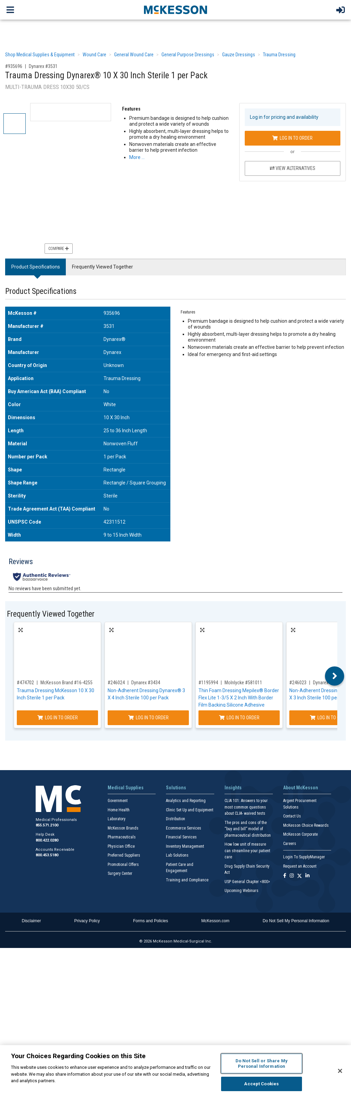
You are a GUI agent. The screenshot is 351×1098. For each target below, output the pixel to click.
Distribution (175, 818)
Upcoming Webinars (241, 890)
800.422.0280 (47, 840)
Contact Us (292, 816)
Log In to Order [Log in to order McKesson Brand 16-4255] (57, 717)
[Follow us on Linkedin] (307, 876)
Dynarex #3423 (327, 682)
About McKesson (300, 787)
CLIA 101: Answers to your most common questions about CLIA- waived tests (246, 807)
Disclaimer (31, 920)
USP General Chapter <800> (247, 881)
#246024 (116, 682)
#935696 (13, 66)
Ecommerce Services (183, 828)
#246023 (297, 682)
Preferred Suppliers (124, 855)
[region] (175, 1071)
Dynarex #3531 (43, 66)
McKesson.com (215, 920)
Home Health (119, 810)
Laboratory (116, 818)
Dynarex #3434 (145, 682)
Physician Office (121, 846)
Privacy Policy (87, 920)
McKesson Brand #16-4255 (66, 682)
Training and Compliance (187, 880)
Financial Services (181, 837)
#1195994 (208, 682)
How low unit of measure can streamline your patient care (247, 850)
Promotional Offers (123, 864)
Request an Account (299, 866)
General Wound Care (134, 54)
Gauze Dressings (238, 54)
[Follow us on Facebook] (284, 876)
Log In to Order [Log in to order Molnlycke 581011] (239, 717)
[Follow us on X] (299, 876)
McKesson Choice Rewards (306, 825)
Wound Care (94, 54)
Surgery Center (120, 873)
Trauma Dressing (279, 54)
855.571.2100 (47, 825)
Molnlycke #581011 (243, 682)
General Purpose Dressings (187, 54)
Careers (289, 843)
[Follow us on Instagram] (292, 876)
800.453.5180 (47, 855)
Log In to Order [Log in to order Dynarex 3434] (148, 717)
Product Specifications (35, 267)
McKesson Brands (123, 828)
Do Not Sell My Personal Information (296, 920)
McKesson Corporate (300, 834)
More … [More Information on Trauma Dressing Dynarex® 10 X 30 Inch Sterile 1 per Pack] (137, 157)
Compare (58, 248)
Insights (233, 787)
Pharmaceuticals (122, 837)
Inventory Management (185, 846)
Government (118, 800)
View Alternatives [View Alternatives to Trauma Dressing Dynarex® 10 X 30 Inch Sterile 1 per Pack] (292, 168)
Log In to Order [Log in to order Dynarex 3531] (292, 138)
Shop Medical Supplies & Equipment (40, 54)
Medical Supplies (126, 787)
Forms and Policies (150, 920)
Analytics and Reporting (186, 800)
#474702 (25, 682)
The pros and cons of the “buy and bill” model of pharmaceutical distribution (248, 829)
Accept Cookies (261, 1083)
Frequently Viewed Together (102, 267)
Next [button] (335, 676)
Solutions (176, 787)
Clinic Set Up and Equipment (189, 810)
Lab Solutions (177, 855)
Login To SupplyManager (304, 857)
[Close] (340, 1070)
